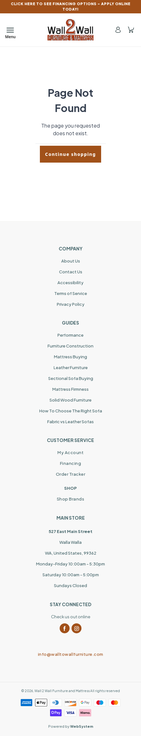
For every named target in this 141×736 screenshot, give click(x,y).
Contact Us (70, 271)
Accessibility (70, 282)
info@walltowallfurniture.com (70, 654)
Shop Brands (71, 498)
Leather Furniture (71, 367)
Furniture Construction (70, 345)
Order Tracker (70, 474)
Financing (70, 463)
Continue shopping (70, 154)
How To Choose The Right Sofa (70, 410)
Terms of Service (70, 293)
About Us (70, 260)
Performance (70, 335)
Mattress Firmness (70, 389)
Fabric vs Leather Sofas (70, 421)
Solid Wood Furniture (70, 400)
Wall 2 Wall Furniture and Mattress (62, 691)
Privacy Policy (71, 304)
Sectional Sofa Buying (70, 378)
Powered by (70, 726)
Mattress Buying (70, 356)
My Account (70, 452)
